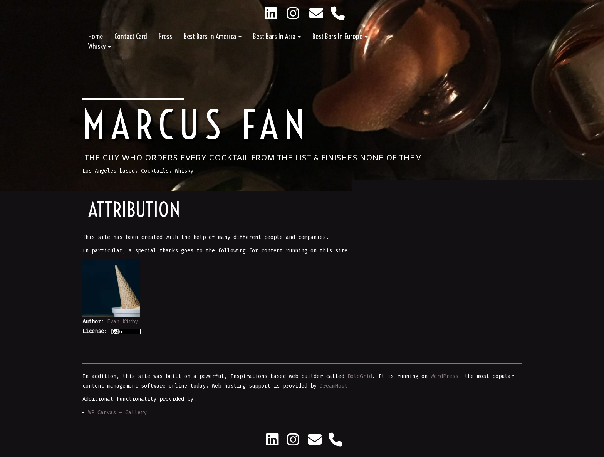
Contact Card (130, 36)
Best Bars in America (213, 36)
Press (165, 36)
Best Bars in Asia (277, 36)
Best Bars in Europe (340, 36)
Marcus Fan (196, 125)
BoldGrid (359, 376)
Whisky (99, 46)
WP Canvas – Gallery (117, 412)
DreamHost (333, 386)
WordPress (444, 376)
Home (95, 36)
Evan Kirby (122, 321)
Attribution (134, 209)
